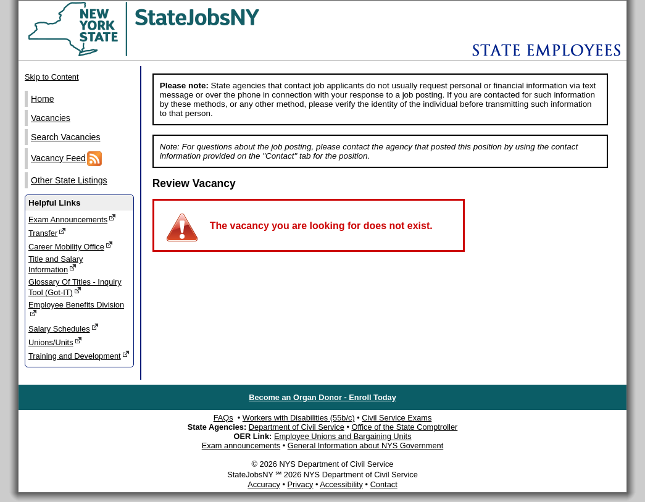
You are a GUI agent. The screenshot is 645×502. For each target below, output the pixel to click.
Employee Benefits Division (76, 309)
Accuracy (264, 484)
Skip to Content (52, 77)
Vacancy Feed (66, 158)
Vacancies (50, 118)
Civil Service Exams (396, 417)
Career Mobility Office (70, 246)
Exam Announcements (72, 219)
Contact (383, 484)
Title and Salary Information (55, 264)
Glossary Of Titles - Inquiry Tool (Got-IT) (75, 287)
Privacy (300, 484)
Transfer (47, 232)
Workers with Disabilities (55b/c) (299, 417)
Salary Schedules (63, 328)
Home (42, 99)
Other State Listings (69, 180)
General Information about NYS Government (366, 445)
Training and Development (79, 355)
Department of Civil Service (296, 427)
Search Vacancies (65, 137)
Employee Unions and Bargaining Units (343, 436)
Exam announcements (241, 445)
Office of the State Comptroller (404, 427)
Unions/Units (55, 342)
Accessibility (341, 484)
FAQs (223, 417)
